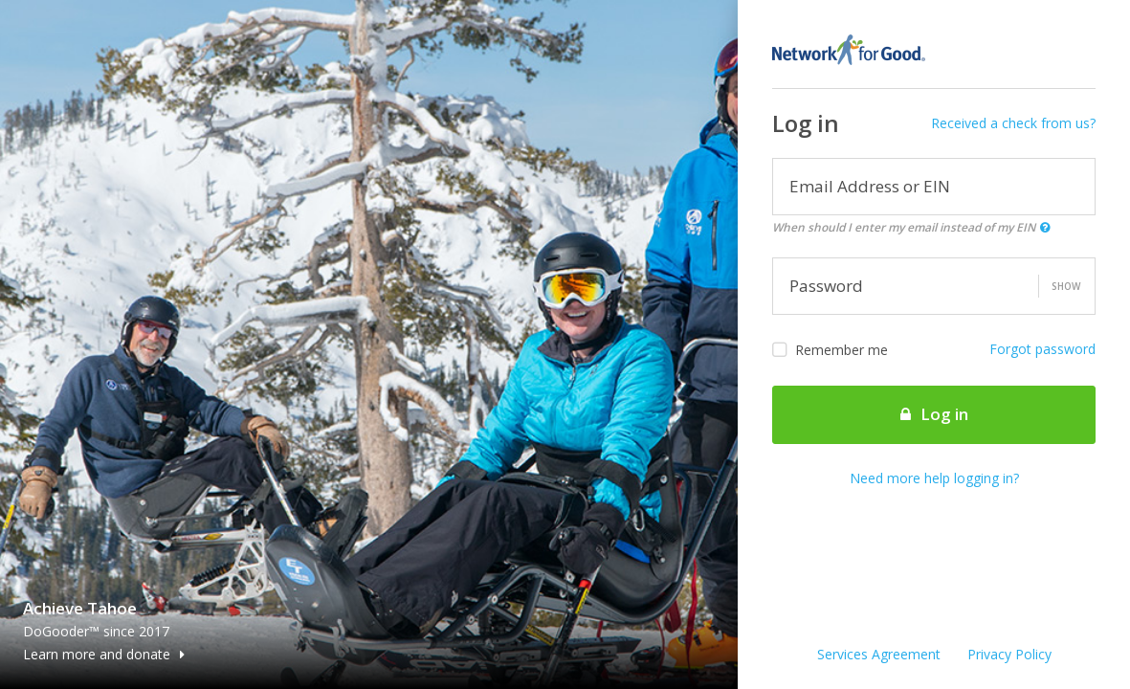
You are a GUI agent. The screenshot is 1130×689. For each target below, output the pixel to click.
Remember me (830, 350)
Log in (934, 414)
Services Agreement (879, 654)
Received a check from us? (1013, 123)
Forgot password (1042, 349)
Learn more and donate (104, 654)
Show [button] (1066, 286)
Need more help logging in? (934, 478)
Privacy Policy (1009, 654)
